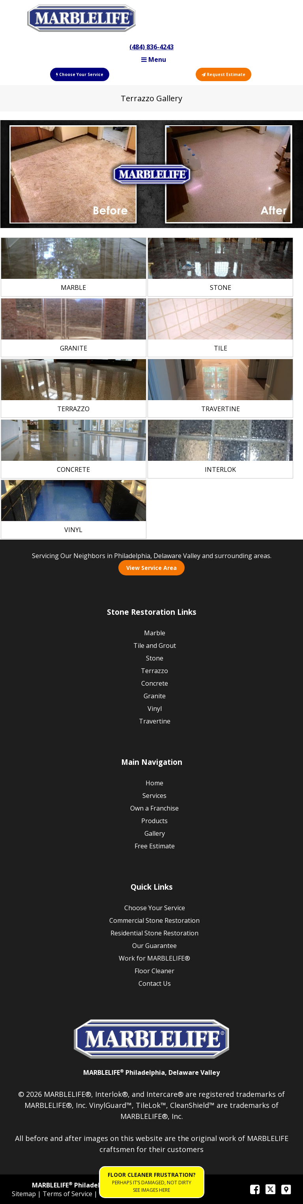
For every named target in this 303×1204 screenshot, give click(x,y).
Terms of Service (68, 1193)
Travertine (154, 721)
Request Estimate (223, 74)
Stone (154, 658)
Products (154, 820)
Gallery (154, 833)
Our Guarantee (154, 945)
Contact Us (154, 983)
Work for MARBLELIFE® (154, 958)
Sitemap (24, 1193)
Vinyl (155, 708)
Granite (155, 696)
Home (154, 783)
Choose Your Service (79, 74)
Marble (154, 633)
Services (154, 795)
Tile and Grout (154, 645)
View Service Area (151, 567)
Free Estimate (155, 846)
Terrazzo (154, 670)
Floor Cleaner (154, 971)
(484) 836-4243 (151, 47)
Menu (153, 59)
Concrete (154, 683)
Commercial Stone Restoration (154, 920)
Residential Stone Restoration (154, 933)
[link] (73, 267)
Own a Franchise (154, 808)
